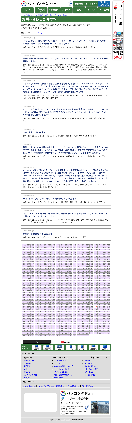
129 (79, 321)
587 (96, 269)
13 (36, 335)
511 (62, 278)
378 (91, 292)
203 (32, 314)
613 (75, 266)
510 (66, 278)
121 (24, 323)
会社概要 (79, 4)
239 (58, 309)
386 (58, 292)
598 (49, 269)
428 (58, 288)
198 (54, 314)
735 (91, 252)
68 (70, 328)
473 (45, 283)
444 (79, 285)
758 (83, 249)
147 (91, 319)
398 (96, 290)
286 (37, 304)
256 (75, 307)
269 (108, 304)
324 (54, 300)
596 (58, 269)
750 (28, 252)
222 (41, 311)
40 (100, 331)
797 (96, 245)
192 (79, 314)
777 (91, 247)
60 (104, 328)
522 (104, 276)
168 (91, 316)
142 (24, 321)
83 (95, 326)
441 (91, 285)
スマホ (71, 347)
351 (28, 297)
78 (28, 328)
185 (108, 314)
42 (91, 331)
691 (100, 257)
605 (108, 266)
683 (45, 259)
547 (87, 273)
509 (70, 278)
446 (70, 285)
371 (32, 295)
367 (49, 295)
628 (100, 264)
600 (41, 269)
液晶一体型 (93, 347)
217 (62, 311)
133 (62, 321)
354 (104, 295)
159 (41, 319)
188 (96, 314)
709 (24, 257)
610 (87, 266)
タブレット (82, 347)
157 (49, 319)
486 (79, 280)
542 (108, 273)
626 (108, 264)
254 (83, 307)
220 (49, 311)
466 (75, 283)
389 (45, 292)
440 (96, 285)
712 (100, 254)
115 (49, 323)
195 (66, 314)
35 (32, 333)
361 (75, 295)
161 (32, 319)
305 (45, 302)
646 (24, 264)
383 (70, 292)
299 (70, 302)
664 (37, 261)
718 (75, 254)
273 (91, 304)
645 (28, 264)
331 (24, 300)
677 (70, 259)
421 (87, 288)
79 (24, 328)
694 (87, 257)
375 (104, 292)
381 (79, 292)
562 (24, 273)
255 (79, 307)
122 (108, 321)
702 (54, 257)
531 (66, 276)
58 (24, 331)
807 (54, 245)
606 (104, 266)
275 (83, 304)
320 (70, 300)
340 (75, 297)
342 (66, 297)
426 (66, 288)
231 (91, 309)
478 (24, 283)
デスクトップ (48, 347)
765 (54, 249)
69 (66, 328)
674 (83, 259)
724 (49, 254)
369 (41, 295)
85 (87, 326)
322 (62, 300)
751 (24, 252)
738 (79, 252)
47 (70, 331)
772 (24, 249)
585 (104, 269)
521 (108, 276)
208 (100, 311)
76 (36, 328)
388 (49, 292)
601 (37, 269)
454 (37, 285)
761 (70, 249)
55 (36, 331)
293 (96, 302)
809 (45, 245)
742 (62, 252)
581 (32, 271)
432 (41, 288)
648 (104, 261)
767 (45, 249)
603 (28, 269)
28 (62, 333)
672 (91, 259)
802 (75, 245)
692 (96, 257)
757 (87, 249)
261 (54, 307)
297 (79, 302)
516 (41, 278)
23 (83, 333)
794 (108, 245)
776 (96, 247)
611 (83, 266)
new (24, 245)
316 (87, 300)
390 (41, 292)
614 (70, 266)
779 (83, 247)
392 (32, 292)
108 (79, 323)
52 (49, 331)
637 (62, 264)
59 (108, 328)
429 (54, 288)
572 (70, 271)
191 (83, 314)
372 (28, 295)
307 (37, 302)
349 (37, 297)
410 (45, 290)
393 (28, 292)
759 (79, 249)
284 (45, 304)
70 (62, 328)
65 (83, 328)
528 (79, 276)
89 (70, 326)
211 (87, 311)
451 (49, 285)
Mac (59, 347)
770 (32, 249)
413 (32, 290)
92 (57, 326)
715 (87, 254)
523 (100, 276)
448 (62, 285)
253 (87, 307)
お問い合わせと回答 (91, 369)
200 (45, 314)
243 (41, 309)
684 (41, 259)
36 (28, 333)
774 (104, 247)
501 (104, 278)
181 (37, 316)
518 (32, 278)
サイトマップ (89, 363)
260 (58, 307)
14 (32, 335)
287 (32, 304)
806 (58, 245)
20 (95, 333)
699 (66, 257)
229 (100, 309)
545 (96, 273)
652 (87, 261)
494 (45, 280)
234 (79, 309)
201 (41, 314)
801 (79, 245)
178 (49, 316)
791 (32, 247)
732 (104, 252)
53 (45, 331)
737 (83, 252)
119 (32, 323)
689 (108, 257)
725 (45, 254)
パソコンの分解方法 (60, 372)
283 (49, 304)
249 (104, 307)
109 (75, 323)
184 (24, 316)
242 (45, 309)
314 (96, 300)
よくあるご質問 (90, 375)
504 (91, 278)
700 (62, 257)
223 (37, 311)
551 (70, 273)
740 (70, 252)
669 (104, 259)
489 (66, 280)
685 (37, 259)
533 (58, 276)
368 (45, 295)
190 (87, 314)
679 (62, 259)
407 (58, 290)
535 (49, 276)
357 (91, 295)
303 (54, 302)
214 (75, 311)
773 (108, 247)
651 (91, 261)
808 (49, 245)
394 (24, 292)
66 (79, 328)
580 (37, 271)
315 (91, 300)
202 (37, 314)
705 (41, 257)
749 (32, 252)
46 (74, 331)
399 (91, 290)
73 (49, 328)
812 (32, 245)
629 (96, 264)
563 (108, 271)
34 (36, 333)
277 (75, 304)
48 (66, 331)
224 (32, 311)
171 (79, 316)
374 (108, 292)
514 (49, 278)
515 (45, 278)
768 (41, 249)
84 (91, 326)
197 (58, 314)
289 (24, 304)
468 (66, 283)
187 (100, 314)
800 (83, 245)
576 (54, 271)
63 (91, 328)
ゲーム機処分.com (73, 386)
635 (70, 264)
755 (96, 249)
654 (79, 261)
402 (79, 290)
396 (104, 290)
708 (28, 257)
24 (79, 333)
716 (83, 254)
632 (83, 264)
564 (104, 271)
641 (45, 264)
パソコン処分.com (29, 386)
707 (32, 257)
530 (70, 276)
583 (24, 271)
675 (79, 259)
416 (108, 288)
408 (54, 290)
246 (28, 309)
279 (66, 304)
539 (32, 276)
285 (41, 304)
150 (79, 319)
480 (104, 280)
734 (96, 252)
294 (91, 302)
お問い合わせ (89, 372)
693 (91, 257)
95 (45, 326)
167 (96, 316)
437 (108, 285)
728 (32, 254)
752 (108, 249)
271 (100, 304)
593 (70, 269)
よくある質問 (91, 4)
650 (96, 261)
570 (79, 271)
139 (37, 321)
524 (96, 276)
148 (87, 319)
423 (79, 288)
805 (62, 245)
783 (66, 247)
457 (24, 285)
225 (28, 311)
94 (49, 326)
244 (37, 309)
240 (54, 309)
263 (45, 307)
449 (58, 285)
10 (49, 335)
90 (66, 326)
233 (83, 309)
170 (83, 316)
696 (79, 257)
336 (91, 297)
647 (108, 261)
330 (28, 300)
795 (104, 245)
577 (49, 271)
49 (62, 331)
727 (37, 254)
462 (91, 283)
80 (108, 326)
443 (83, 285)
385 (62, 292)
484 (87, 280)
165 (104, 316)
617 (58, 266)
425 (70, 288)
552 (66, 273)
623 (32, 266)
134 (58, 321)
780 (79, 247)
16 (24, 335)
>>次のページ (37, 33)
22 (87, 333)
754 (100, 249)
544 (100, 273)
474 (41, 283)
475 (37, 283)
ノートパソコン (36, 347)
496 (37, 280)
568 (87, 271)
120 (28, 323)
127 (87, 321)
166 (100, 316)
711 (104, 254)
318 (79, 300)
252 (91, 307)
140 (32, 321)
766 (49, 249)
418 (100, 288)
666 (28, 261)
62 (95, 328)
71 (57, 328)
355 (100, 295)
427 (62, 288)
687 (28, 259)
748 (37, 252)
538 (37, 276)
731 (108, 252)
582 (28, 271)
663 (41, 261)
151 (75, 319)
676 (75, 259)
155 (58, 319)
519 (28, 278)
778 (87, 247)
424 (75, 288)
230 (96, 309)
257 (70, 307)
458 (108, 283)
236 (70, 309)
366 (54, 295)
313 (100, 300)
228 (104, 309)
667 (24, 261)
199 (49, 314)
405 (66, 290)
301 (62, 302)
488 (70, 280)
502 (100, 278)
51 (53, 331)
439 (100, 285)
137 (45, 321)
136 (49, 321)
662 (45, 261)
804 (66, 245)
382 (75, 292)
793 (24, 247)
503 (96, 278)
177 (54, 316)
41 (95, 331)
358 (87, 295)
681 (54, 259)
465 (79, 283)
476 (32, 283)
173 (70, 316)
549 (79, 273)
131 (70, 321)
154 (62, 319)
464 (83, 283)
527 (83, 276)
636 (66, 264)
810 (41, 245)
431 (45, 288)
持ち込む (91, 10)
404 (70, 290)
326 (45, 300)
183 (28, 316)
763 (62, 249)
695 (83, 257)
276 (79, 304)
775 (100, 247)
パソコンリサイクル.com (45, 386)
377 (96, 292)
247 (24, 309)
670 (100, 259)
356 (96, 295)
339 (79, 297)
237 (66, 309)
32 (45, 333)
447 (66, 285)
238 (62, 309)
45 (79, 331)
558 (41, 273)
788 (45, 247)
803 (70, 245)
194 (70, 314)
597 (54, 269)
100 (24, 326)
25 (74, 333)
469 (62, 283)
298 (75, 302)
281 (58, 304)
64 (87, 328)
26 (70, 333)
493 (49, 280)
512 (58, 278)
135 (54, 321)
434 (32, 288)
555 (54, 273)
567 (91, 271)
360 (79, 295)
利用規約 (27, 378)
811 (37, 245)
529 (75, 276)
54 (41, 331)
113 (58, 323)
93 (53, 326)
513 (54, 278)
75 (41, 328)
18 (104, 333)
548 (83, 273)
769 (37, 249)
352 (24, 297)
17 (108, 333)
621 (41, 266)
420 (91, 288)
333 (104, 297)
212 (83, 311)
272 (96, 304)
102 (104, 323)
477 (28, 283)
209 (96, 311)
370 (37, 295)
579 (41, 271)
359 (83, 295)
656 (70, 261)
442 (87, 285)
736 (87, 252)
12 (41, 335)
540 (28, 276)
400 (87, 290)
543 (104, 273)
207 (104, 311)
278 (70, 304)
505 (87, 278)
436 (24, 288)
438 (104, 285)
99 (28, 326)
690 (104, 257)
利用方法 (66, 10)
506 (83, 278)
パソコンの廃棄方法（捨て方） (64, 366)
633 (79, 264)
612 (79, 266)
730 (24, 254)
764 (58, 249)
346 (49, 297)
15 (28, 335)
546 (91, 273)
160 (37, 319)
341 (70, 297)
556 (49, 273)
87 (79, 326)
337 (87, 297)
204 (28, 314)
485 (83, 280)
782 (70, 247)
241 (49, 309)
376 (100, 292)
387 (54, 292)
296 (83, 302)
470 (58, 283)
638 (58, 264)
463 (87, 283)
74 (45, 328)
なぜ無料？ (54, 10)
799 (87, 245)
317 (83, 300)
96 (41, 326)
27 (66, 333)
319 (75, 300)
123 (104, 321)
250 (100, 307)
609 (91, 266)
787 (49, 247)
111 (66, 323)
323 (58, 300)
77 (32, 328)
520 (24, 278)
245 (32, 309)
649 (100, 261)
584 (108, 269)
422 (83, 288)
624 (28, 266)
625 (24, 266)
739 (75, 252)
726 (41, 254)
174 (66, 316)
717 (79, 254)
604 (24, 269)
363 (66, 295)
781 (75, 247)
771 (28, 249)
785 (58, 247)
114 (54, 323)
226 (24, 311)
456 (28, 285)
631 (87, 264)
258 (66, 307)
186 (104, 314)
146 (96, 319)
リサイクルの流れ (60, 360)
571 (75, 271)
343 (62, 297)
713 (96, 254)
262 (49, 307)
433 (37, 288)
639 (54, 264)
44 (83, 331)
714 (91, 254)
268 (24, 307)
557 (45, 273)
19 (100, 333)
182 (32, 316)
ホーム (28, 10)
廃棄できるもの (29, 360)
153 (66, 319)
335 (96, 297)
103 (100, 323)
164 (108, 316)
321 (66, 300)
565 (100, 271)
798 (91, 245)
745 (49, 252)
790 (37, 247)
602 (32, 269)
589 (87, 269)
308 (32, 302)
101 (108, 323)
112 (62, 323)
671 (96, 259)
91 (62, 326)
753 (104, 249)
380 (83, 292)
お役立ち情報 (58, 378)
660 (54, 261)
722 (58, 254)
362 (70, 295)
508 (75, 278)
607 (100, 266)
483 (91, 280)
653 (83, 261)
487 (75, 280)
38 (108, 331)
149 (83, 319)
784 (62, 247)
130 (75, 321)
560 (32, 273)
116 (45, 323)
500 (108, 278)
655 (75, 261)
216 (66, 311)
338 (83, 297)
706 (37, 257)
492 (54, 280)
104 (96, 323)
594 (66, 269)
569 (83, 271)
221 (45, 311)
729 (28, 254)
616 (62, 266)
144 (104, 319)
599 (45, 269)
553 (62, 273)
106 (87, 323)
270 (104, 304)
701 (58, 257)
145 (100, 319)
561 (28, 273)
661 (49, 261)
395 (108, 290)
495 (41, 280)
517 (37, 278)
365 (58, 295)
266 (32, 307)
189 (91, 314)
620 (45, 266)
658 (62, 261)
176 (58, 316)
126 (91, 321)
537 (41, 276)
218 (58, 311)
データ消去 (104, 10)
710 (108, 254)
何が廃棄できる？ (41, 10)
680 (58, 259)
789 (41, 247)
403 (75, 290)
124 (100, 321)
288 (28, 304)
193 (75, 314)
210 (91, 311)
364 (62, 295)
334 (100, 297)
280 (62, 304)
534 (54, 276)
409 (49, 290)
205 (24, 314)
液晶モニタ (105, 347)
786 (54, 247)
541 (24, 276)
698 (70, 257)
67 (74, 328)
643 (37, 264)
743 (58, 252)
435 (28, 288)
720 (66, 254)
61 (100, 328)
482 (96, 280)
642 (41, 264)
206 (108, 311)
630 (91, 264)
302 (58, 302)
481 (100, 280)
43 (87, 331)
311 (108, 300)
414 (28, 290)
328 (37, 300)
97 (36, 326)
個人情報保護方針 (90, 366)
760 (75, 249)
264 (41, 307)
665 (32, 261)
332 (108, 297)
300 (66, 302)
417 (104, 288)
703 (49, 257)
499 (24, 280)
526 (87, 276)
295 (87, 302)
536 (45, 276)
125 (96, 321)
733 (100, 252)
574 (62, 271)
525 (91, 276)
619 (49, 266)
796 (100, 245)
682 (49, 259)
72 (53, 328)
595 (62, 269)
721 (62, 254)
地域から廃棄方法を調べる (63, 375)
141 (28, 321)
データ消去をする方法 (61, 369)
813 (28, 245)
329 (32, 300)
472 (49, 283)
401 (83, 290)
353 (108, 295)
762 (66, 249)
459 (104, 283)
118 (37, 323)
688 (24, 259)
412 (37, 290)
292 (100, 302)
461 (96, 283)
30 (53, 333)
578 (45, 271)
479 (108, 280)
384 (66, 292)
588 (91, 269)
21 (91, 333)
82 (100, 326)
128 (83, 321)
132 (66, 321)
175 (62, 316)
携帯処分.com (60, 386)
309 (28, 302)
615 (66, 266)
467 (70, 283)
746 (45, 252)
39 (104, 331)
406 (62, 290)
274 (87, 304)
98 (32, 326)
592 (75, 269)
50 (57, 331)
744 (54, 252)
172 (75, 316)
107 (83, 323)
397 (100, 290)
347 (45, 297)
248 (108, 307)
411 (41, 290)
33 (41, 333)
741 (66, 252)
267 (28, 307)
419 (96, 288)
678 (66, 259)
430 (49, 288)
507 (79, 278)
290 (108, 302)
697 (75, 257)
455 (32, 285)
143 (108, 319)
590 (83, 269)
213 (79, 311)
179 (45, 316)
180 (41, 316)
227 (108, 309)
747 (41, 252)
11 (45, 335)
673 (87, 259)
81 (104, 326)
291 (104, 302)
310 (24, 302)
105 (91, 323)
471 (54, 283)
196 (62, 314)
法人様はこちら (104, 3)
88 (74, 326)
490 (62, 280)
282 (54, 304)
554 (58, 273)
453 (41, 285)
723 (54, 254)
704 (45, 257)
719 (70, 254)
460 (100, 283)
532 (62, 276)
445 (75, 285)
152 (70, 319)
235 (75, 309)
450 (54, 285)
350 (32, 297)
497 (32, 280)
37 (24, 333)
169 (87, 316)
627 (104, 264)
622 (37, 266)
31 (49, 333)
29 (57, 333)
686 (32, 259)
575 (58, 271)
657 (66, 261)
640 (49, 264)
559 (37, 273)
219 (54, 311)
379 (87, 292)
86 (83, 326)
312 (104, 300)
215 (70, 311)
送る (79, 10)
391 (37, 292)
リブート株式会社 (87, 386)
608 (96, 266)
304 (49, 302)
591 (79, 269)
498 (28, 280)
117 (41, 323)
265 (37, 307)
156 (54, 319)
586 (100, 269)
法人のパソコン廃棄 (30, 375)
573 (66, 271)
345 (54, 297)
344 (58, 297)
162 (28, 319)
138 (41, 321)
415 (24, 290)
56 (32, 331)
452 (45, 285)
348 (41, 297)
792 (28, 247)
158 (45, 319)
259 (62, 307)
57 (28, 331)
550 (75, 273)
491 (58, 280)
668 (108, 259)
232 (87, 309)
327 (41, 300)
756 (91, 249)
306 (41, 302)
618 (54, 266)
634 (75, 264)
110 (70, 323)
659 (58, 261)
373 (24, 295)
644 (32, 264)
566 (96, 271)
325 (49, 300)
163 (24, 319)
